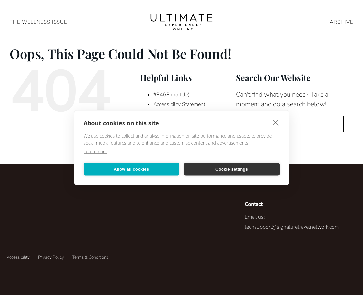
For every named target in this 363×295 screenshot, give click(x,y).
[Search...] (290, 124)
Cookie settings (231, 169)
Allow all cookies (131, 169)
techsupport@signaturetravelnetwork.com (292, 226)
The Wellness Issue (38, 22)
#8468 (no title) (171, 94)
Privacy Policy (51, 257)
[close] (276, 122)
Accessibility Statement (179, 104)
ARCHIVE (341, 22)
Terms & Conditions (90, 257)
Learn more (95, 151)
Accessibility (18, 257)
